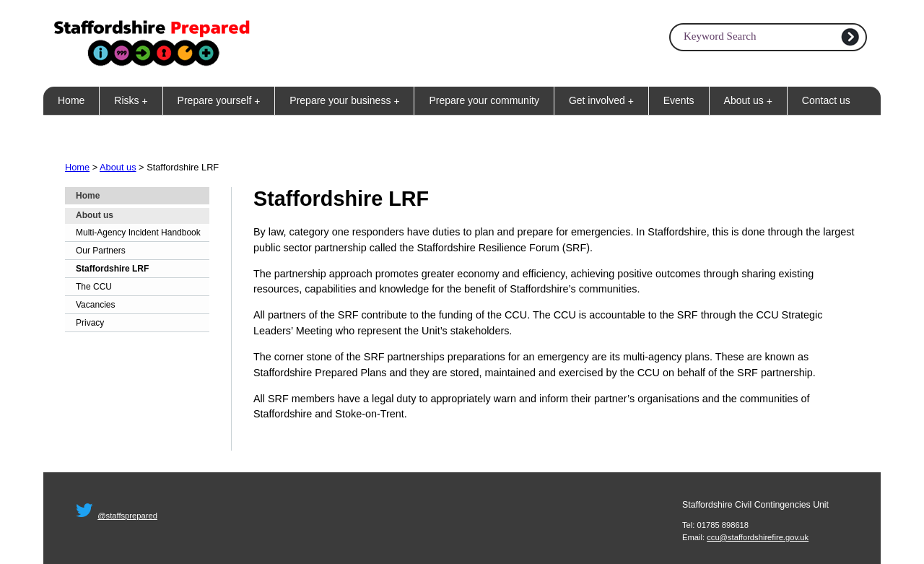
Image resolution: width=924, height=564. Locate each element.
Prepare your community (484, 100)
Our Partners (101, 251)
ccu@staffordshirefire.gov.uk (757, 537)
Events (678, 100)
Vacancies (95, 305)
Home (71, 100)
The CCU (94, 287)
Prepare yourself (222, 101)
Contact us (826, 100)
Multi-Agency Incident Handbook (138, 232)
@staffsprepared (127, 515)
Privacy (90, 323)
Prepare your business (347, 101)
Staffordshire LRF (112, 269)
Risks (133, 101)
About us (751, 101)
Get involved (604, 101)
